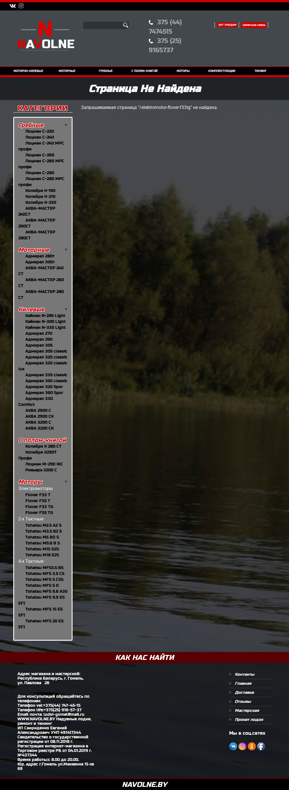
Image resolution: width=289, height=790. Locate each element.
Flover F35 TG (39, 512)
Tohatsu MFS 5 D (42, 585)
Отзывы (243, 701)
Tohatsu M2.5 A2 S (43, 525)
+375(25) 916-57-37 (63, 710)
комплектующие (221, 71)
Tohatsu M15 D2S (42, 549)
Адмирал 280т (39, 256)
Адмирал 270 (38, 333)
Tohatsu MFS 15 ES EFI (40, 612)
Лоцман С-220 (39, 131)
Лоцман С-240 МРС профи (41, 146)
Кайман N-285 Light (45, 315)
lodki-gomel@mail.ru (63, 714)
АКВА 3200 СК (39, 428)
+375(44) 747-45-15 (61, 705)
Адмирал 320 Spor (44, 386)
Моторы (30, 482)
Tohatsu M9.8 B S (42, 543)
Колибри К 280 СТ (43, 446)
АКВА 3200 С (38, 422)
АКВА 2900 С (38, 410)
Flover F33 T (38, 495)
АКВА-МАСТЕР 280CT (36, 235)
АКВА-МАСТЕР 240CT (36, 211)
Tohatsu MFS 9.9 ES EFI (41, 600)
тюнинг (261, 71)
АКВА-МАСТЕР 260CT (36, 223)
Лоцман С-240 (39, 137)
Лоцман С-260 (39, 155)
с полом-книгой (144, 71)
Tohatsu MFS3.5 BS (44, 567)
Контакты (244, 674)
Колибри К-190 (40, 190)
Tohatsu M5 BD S (42, 537)
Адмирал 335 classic (46, 375)
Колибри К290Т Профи (37, 455)
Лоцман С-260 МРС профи (41, 164)
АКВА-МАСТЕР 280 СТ (41, 294)
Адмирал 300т (40, 262)
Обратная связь (253, 25)
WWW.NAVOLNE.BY (36, 719)
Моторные (33, 250)
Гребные (30, 125)
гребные (106, 71)
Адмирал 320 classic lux (42, 366)
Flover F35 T (37, 500)
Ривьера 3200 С (41, 470)
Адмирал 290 (38, 339)
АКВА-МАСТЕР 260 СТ (41, 282)
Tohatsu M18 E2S (42, 555)
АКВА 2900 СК (39, 416)
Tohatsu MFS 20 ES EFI (41, 624)
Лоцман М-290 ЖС (44, 464)
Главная (243, 683)
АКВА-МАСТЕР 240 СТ (41, 271)
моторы (183, 71)
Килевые (31, 309)
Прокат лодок (249, 719)
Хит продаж (227, 24)
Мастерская (247, 710)
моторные (67, 71)
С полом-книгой (42, 440)
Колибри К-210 (40, 196)
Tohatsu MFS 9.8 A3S (46, 591)
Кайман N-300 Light (45, 321)
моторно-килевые (28, 71)
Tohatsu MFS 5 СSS (44, 579)
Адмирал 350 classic (46, 380)
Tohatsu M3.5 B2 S (43, 531)
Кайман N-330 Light (45, 327)
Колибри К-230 (40, 202)
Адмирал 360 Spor (44, 392)
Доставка (244, 692)
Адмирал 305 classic (46, 351)
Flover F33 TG (39, 506)
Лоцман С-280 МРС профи (41, 181)
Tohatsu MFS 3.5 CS (44, 573)
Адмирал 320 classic (46, 357)
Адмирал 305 (38, 345)
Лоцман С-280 (39, 172)
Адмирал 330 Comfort (35, 401)
